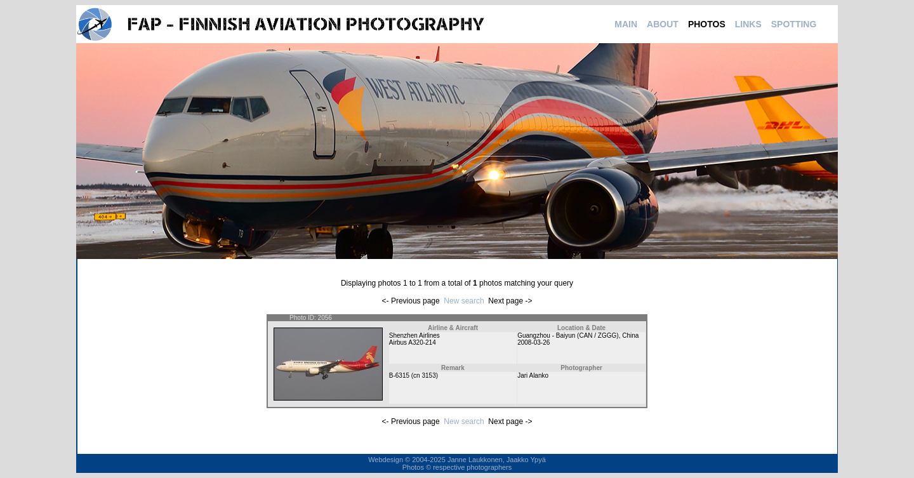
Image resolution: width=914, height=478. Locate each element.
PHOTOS (706, 24)
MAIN (625, 24)
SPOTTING (794, 24)
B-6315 (399, 375)
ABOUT (663, 24)
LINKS (748, 24)
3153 (428, 375)
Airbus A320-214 (412, 342)
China (630, 335)
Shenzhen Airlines (414, 335)
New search (464, 300)
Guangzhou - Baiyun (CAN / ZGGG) (568, 335)
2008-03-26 (533, 342)
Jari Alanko (532, 375)
